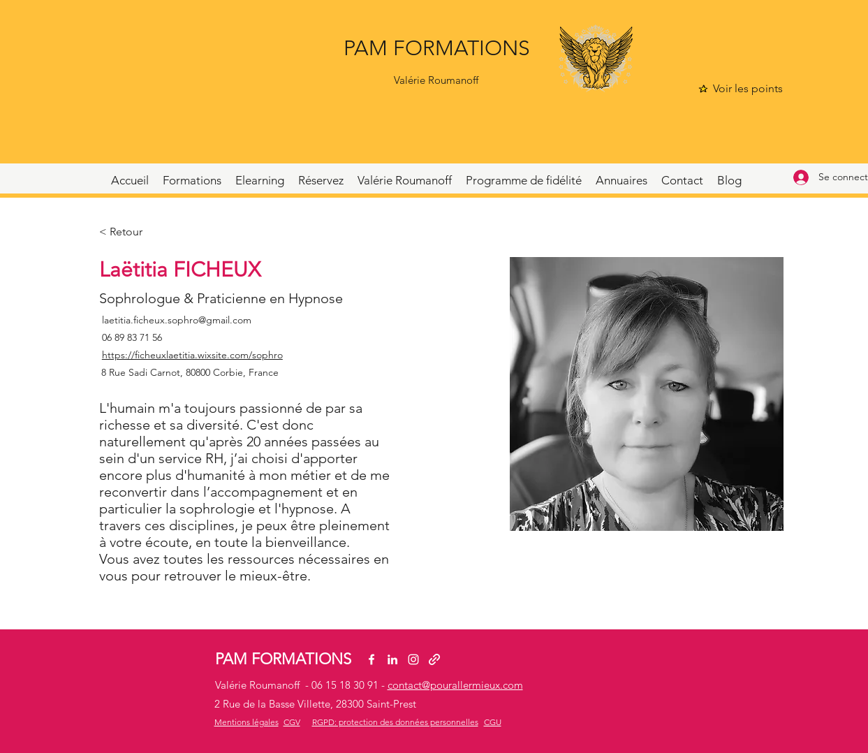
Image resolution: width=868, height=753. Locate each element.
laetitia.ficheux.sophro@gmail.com (176, 320)
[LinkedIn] (392, 659)
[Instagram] (413, 659)
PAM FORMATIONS (437, 48)
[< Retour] (126, 232)
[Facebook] (371, 659)
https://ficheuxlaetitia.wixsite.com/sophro (192, 355)
